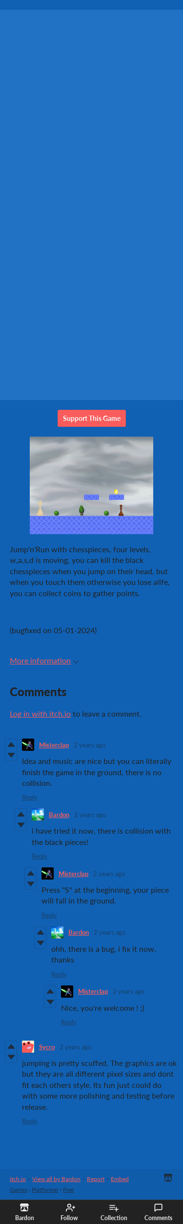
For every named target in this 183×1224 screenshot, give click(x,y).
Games (18, 1189)
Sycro (47, 1047)
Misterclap (54, 745)
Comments (158, 1212)
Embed (120, 1179)
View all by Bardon (56, 1179)
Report (95, 1179)
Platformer (45, 1189)
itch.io (18, 1179)
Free (68, 1189)
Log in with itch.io (40, 713)
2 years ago (89, 745)
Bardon (59, 815)
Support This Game (92, 418)
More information (44, 660)
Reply (30, 797)
